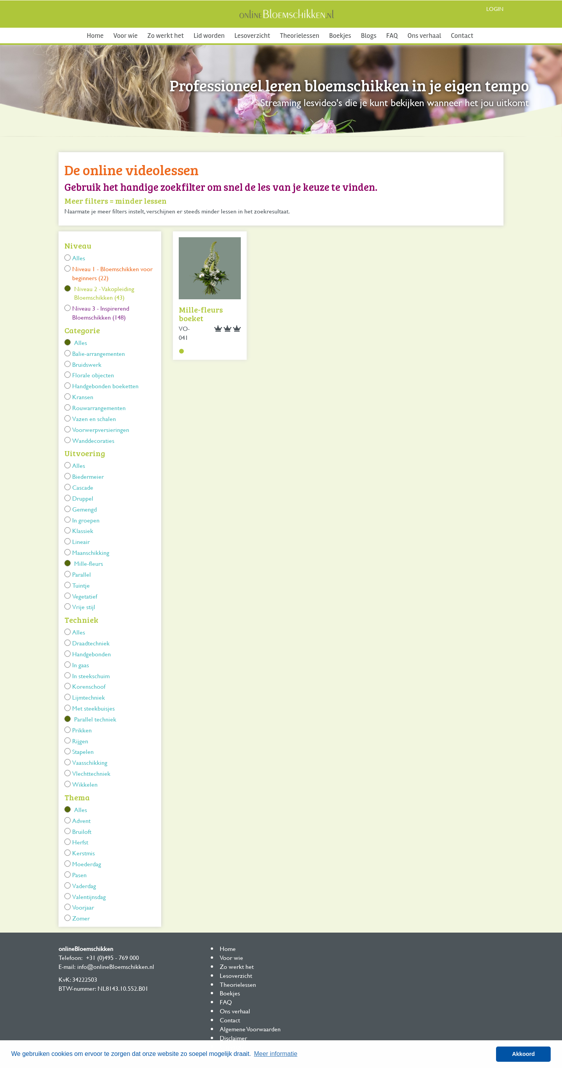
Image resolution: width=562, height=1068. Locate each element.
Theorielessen (299, 35)
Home (95, 35)
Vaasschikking (89, 762)
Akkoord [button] (523, 1054)
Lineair (81, 541)
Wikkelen (85, 784)
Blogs (369, 35)
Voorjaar (83, 907)
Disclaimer (233, 1037)
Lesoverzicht (252, 35)
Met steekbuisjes (93, 708)
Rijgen (80, 740)
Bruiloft (81, 831)
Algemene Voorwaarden (250, 1028)
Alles (78, 257)
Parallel (81, 574)
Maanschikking (90, 552)
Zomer (81, 917)
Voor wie (125, 35)
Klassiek (82, 530)
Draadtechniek (91, 642)
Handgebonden (91, 653)
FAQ (392, 35)
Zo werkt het (166, 35)
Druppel (82, 498)
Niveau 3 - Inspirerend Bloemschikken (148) (100, 313)
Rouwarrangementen (99, 407)
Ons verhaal (424, 35)
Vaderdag (84, 885)
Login (494, 9)
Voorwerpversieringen (100, 429)
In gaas (80, 664)
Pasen (79, 874)
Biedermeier (88, 476)
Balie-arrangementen (98, 353)
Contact (462, 35)
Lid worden (209, 35)
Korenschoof (88, 686)
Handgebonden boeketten (105, 385)
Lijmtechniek (88, 697)
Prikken (82, 729)
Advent (81, 820)
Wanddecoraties (93, 440)
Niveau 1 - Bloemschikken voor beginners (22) (112, 273)
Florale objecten (93, 374)
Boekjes (340, 35)
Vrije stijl (83, 606)
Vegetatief (84, 596)
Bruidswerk (86, 364)
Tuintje (81, 585)
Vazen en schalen (94, 418)
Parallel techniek (95, 718)
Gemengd (84, 509)
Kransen (82, 396)
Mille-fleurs (88, 563)
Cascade (82, 487)
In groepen (86, 519)
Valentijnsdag (89, 896)
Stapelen (83, 751)
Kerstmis (83, 852)
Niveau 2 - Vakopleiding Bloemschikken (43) (104, 293)
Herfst (80, 841)
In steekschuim (91, 675)
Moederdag (86, 863)
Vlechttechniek (91, 773)
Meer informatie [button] (275, 1053)
